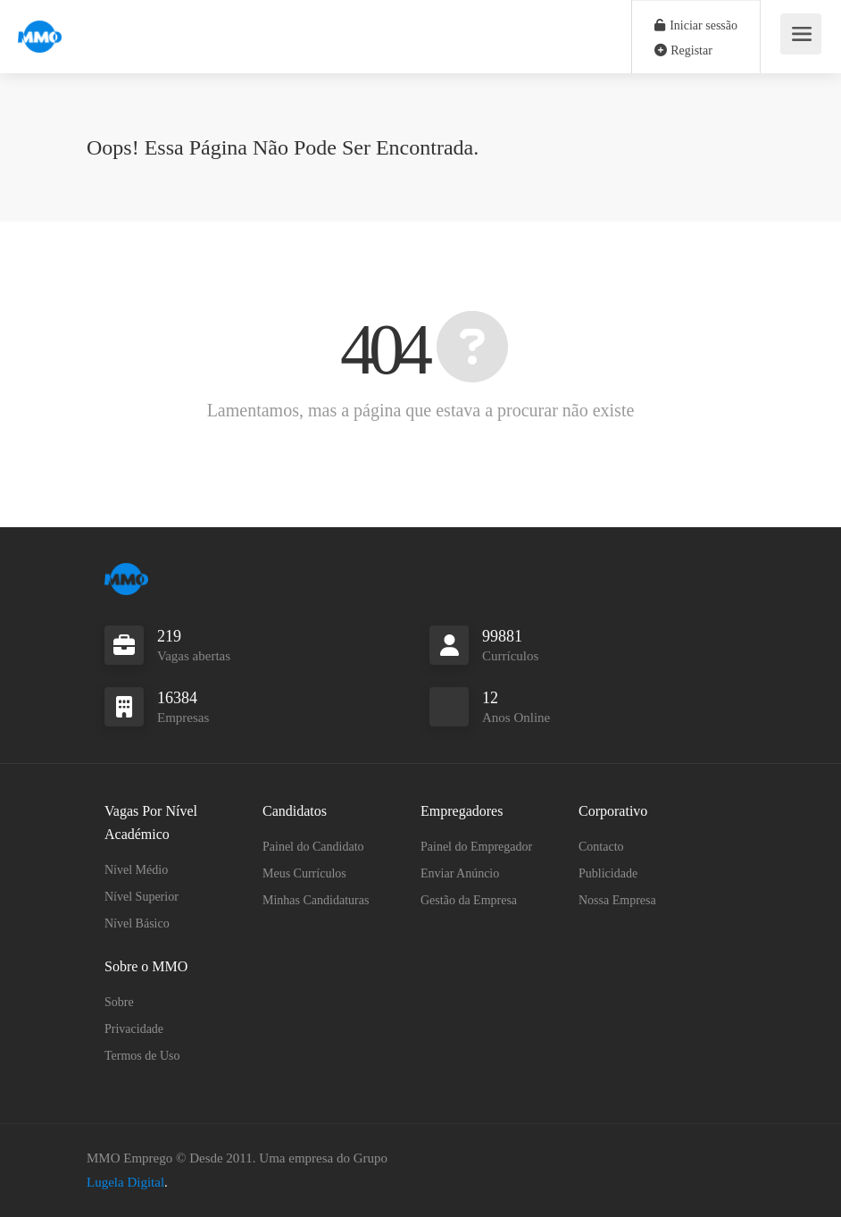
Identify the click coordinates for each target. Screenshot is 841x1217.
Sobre (119, 1002)
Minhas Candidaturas (315, 900)
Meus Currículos (304, 873)
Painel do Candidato (313, 846)
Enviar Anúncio (459, 873)
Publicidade (608, 873)
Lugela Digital (125, 1182)
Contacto (601, 846)
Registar (683, 50)
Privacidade (133, 1029)
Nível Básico (137, 923)
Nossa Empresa (617, 900)
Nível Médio (136, 870)
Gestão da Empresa (468, 900)
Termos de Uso (142, 1055)
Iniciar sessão (695, 25)
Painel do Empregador (476, 846)
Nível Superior (141, 896)
